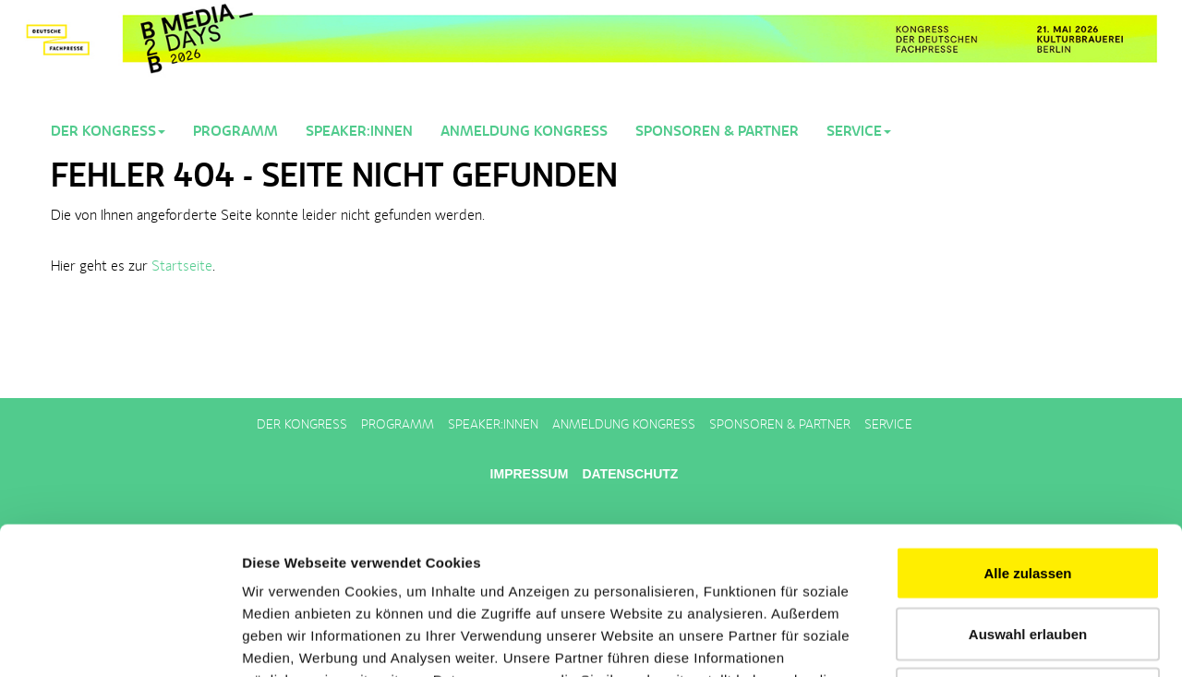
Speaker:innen (359, 132)
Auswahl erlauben (1028, 495)
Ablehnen (1027, 555)
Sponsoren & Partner (717, 132)
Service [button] (858, 132)
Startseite (181, 267)
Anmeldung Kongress (524, 132)
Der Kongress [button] (108, 132)
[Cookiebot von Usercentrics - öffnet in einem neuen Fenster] (119, 641)
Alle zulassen (1027, 434)
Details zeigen (982, 640)
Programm (235, 132)
